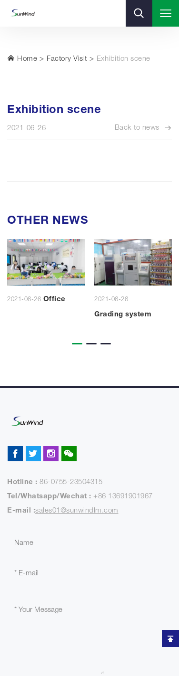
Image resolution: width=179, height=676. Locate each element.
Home (22, 58)
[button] (75, 337)
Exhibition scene (123, 59)
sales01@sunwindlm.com (77, 510)
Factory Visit (67, 59)
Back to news (143, 128)
